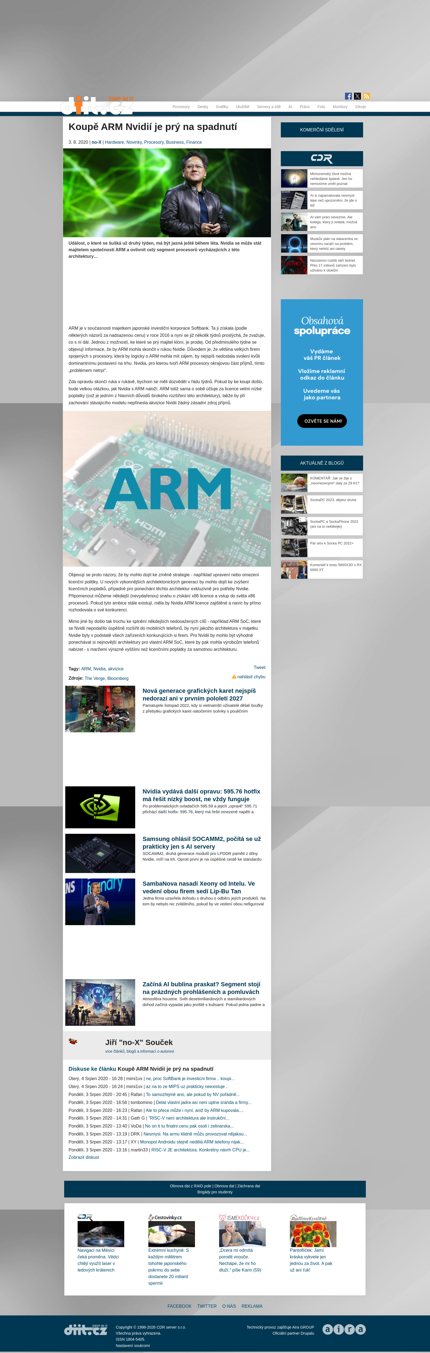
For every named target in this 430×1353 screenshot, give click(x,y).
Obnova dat (224, 1186)
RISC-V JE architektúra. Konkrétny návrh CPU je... (200, 1150)
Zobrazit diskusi (84, 1157)
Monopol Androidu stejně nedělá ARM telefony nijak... (192, 1142)
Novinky (134, 142)
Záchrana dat (248, 1186)
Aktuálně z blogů (322, 463)
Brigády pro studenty (215, 1192)
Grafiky (222, 106)
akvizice (116, 668)
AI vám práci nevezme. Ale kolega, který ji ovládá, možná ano (333, 222)
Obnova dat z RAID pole (190, 1186)
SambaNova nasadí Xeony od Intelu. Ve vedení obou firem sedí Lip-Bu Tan (199, 887)
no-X (96, 142)
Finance (194, 142)
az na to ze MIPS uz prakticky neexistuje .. (187, 1086)
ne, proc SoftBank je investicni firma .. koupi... (190, 1078)
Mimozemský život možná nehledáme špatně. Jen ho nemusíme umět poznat (331, 179)
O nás (229, 1306)
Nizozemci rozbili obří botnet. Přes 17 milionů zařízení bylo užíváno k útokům (333, 265)
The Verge (95, 678)
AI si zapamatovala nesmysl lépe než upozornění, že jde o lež (333, 200)
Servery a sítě (269, 106)
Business (175, 142)
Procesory (181, 106)
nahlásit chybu (251, 676)
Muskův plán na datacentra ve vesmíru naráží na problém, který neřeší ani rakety (334, 244)
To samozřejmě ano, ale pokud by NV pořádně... (193, 1094)
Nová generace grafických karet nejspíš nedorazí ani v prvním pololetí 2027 (199, 694)
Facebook (180, 1306)
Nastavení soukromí (133, 1345)
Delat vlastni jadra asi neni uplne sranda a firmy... (203, 1102)
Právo (305, 106)
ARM (86, 668)
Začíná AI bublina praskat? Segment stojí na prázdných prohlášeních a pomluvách (202, 988)
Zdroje (360, 106)
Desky (202, 106)
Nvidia (99, 668)
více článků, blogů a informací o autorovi (139, 1051)
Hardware (114, 142)
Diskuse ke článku (92, 1069)
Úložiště (243, 106)
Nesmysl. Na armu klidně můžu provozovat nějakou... (195, 1134)
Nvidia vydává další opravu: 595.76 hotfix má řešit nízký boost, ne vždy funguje (201, 795)
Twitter (207, 1306)
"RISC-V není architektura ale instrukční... (189, 1118)
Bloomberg (117, 678)
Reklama (252, 1306)
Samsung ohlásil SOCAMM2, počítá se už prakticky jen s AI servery (202, 842)
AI (290, 106)
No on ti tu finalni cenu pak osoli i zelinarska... (189, 1126)
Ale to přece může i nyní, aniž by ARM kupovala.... (195, 1110)
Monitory (340, 106)
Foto (321, 106)
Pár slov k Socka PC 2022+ (332, 543)
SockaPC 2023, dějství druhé (333, 500)
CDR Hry (322, 158)
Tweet (259, 667)
